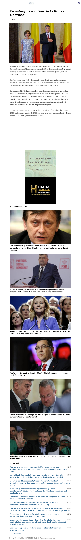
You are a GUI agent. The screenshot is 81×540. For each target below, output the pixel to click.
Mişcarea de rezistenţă (40, 3)
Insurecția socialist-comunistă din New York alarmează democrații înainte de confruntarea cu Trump (34, 504)
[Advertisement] (40, 133)
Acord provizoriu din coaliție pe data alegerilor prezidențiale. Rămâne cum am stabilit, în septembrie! (40, 416)
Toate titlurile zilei (15, 533)
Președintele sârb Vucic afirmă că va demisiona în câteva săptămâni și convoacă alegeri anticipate (34, 515)
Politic (24, 206)
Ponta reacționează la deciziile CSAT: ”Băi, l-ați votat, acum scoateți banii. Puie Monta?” (39, 374)
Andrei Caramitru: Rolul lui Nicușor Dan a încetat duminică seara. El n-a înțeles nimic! (40, 457)
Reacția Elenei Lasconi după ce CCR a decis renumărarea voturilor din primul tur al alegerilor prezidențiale (40, 332)
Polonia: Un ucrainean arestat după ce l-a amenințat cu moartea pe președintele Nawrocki (37, 498)
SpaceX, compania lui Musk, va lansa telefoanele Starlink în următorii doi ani (35, 529)
